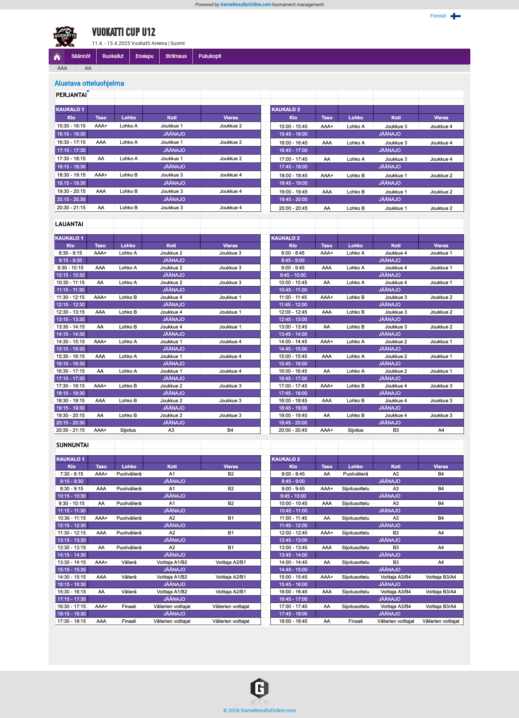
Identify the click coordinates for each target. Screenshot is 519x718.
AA (88, 68)
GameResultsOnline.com (245, 4)
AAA (62, 68)
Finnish (450, 16)
